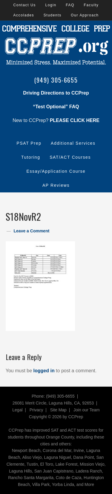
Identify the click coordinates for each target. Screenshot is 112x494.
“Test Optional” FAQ (56, 106)
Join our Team (86, 409)
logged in (44, 370)
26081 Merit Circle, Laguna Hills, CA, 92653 (53, 403)
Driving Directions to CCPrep (56, 92)
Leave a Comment (32, 231)
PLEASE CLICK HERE (74, 120)
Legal (17, 409)
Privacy (36, 409)
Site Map (58, 409)
